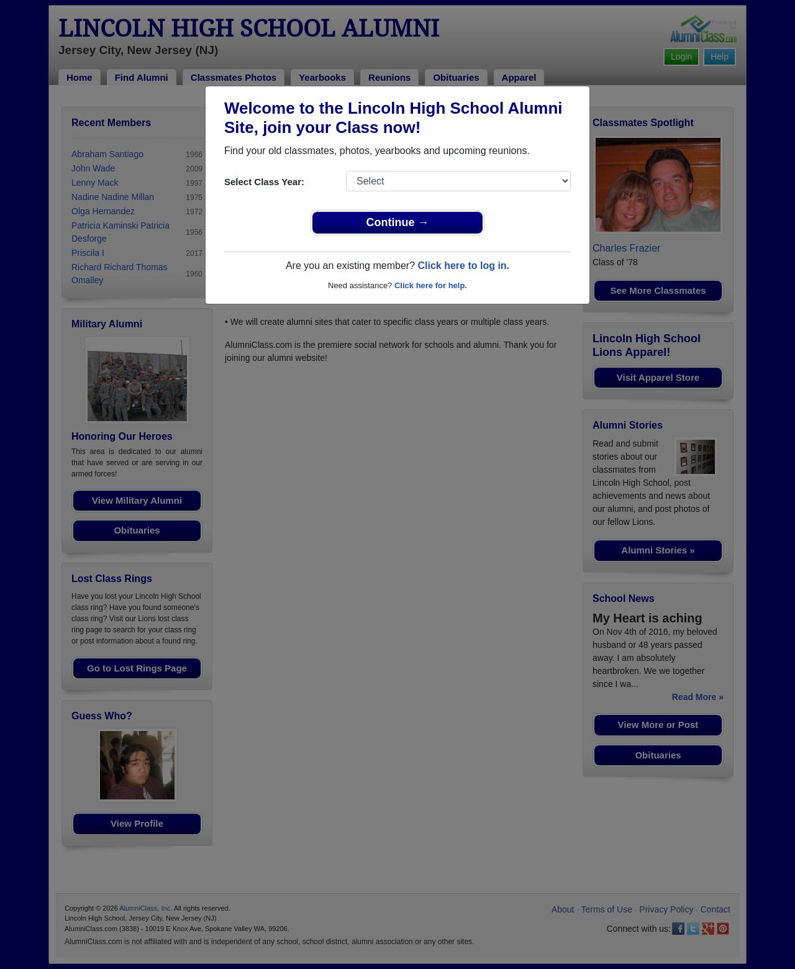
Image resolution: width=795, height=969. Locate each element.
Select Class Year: (264, 181)
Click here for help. (430, 285)
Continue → (397, 222)
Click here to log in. (463, 265)
